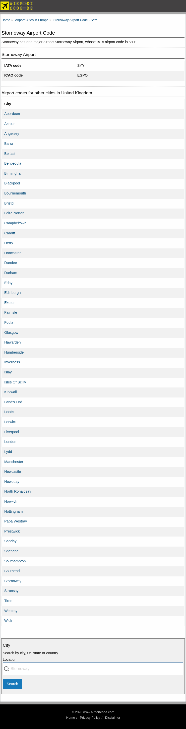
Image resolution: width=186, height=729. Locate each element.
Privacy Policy (90, 717)
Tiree (8, 601)
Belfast (9, 154)
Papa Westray (15, 521)
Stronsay (11, 591)
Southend (12, 571)
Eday (8, 283)
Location (9, 659)
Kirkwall (10, 392)
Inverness (12, 362)
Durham (10, 273)
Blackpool (12, 183)
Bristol (9, 203)
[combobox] (93, 668)
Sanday (10, 541)
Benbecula (12, 163)
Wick (8, 621)
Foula (8, 322)
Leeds (9, 412)
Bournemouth (15, 193)
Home (70, 717)
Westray (11, 611)
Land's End (13, 402)
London (10, 442)
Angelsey (11, 133)
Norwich (10, 501)
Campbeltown (15, 223)
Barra (8, 144)
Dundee (10, 263)
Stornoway (12, 581)
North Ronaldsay (17, 491)
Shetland (11, 551)
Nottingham (13, 511)
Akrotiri (10, 124)
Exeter (9, 303)
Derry (8, 243)
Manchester (13, 462)
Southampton (15, 561)
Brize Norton (14, 213)
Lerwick (10, 422)
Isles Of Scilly (15, 382)
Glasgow (11, 332)
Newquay (11, 482)
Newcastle (12, 472)
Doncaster (12, 253)
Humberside (14, 352)
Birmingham (14, 173)
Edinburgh (12, 293)
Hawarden (12, 342)
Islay (8, 372)
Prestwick (12, 531)
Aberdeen (12, 114)
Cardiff (9, 233)
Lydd (8, 452)
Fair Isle (10, 312)
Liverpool (11, 432)
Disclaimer (112, 717)
